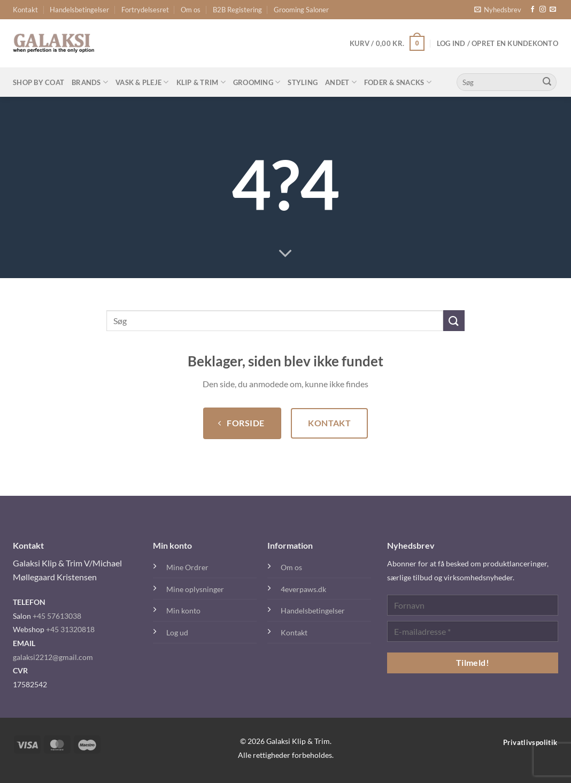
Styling (303, 82)
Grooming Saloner (301, 9)
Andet (341, 82)
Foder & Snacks (397, 82)
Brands (90, 82)
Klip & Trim (201, 82)
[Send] (547, 82)
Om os (190, 9)
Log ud (177, 632)
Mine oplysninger (195, 589)
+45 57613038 (57, 615)
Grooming (257, 82)
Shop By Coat (38, 82)
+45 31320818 (70, 629)
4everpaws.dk (303, 589)
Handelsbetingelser (79, 9)
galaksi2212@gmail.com (53, 657)
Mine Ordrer (187, 567)
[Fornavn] (472, 605)
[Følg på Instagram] (542, 9)
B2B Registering (237, 9)
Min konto (183, 610)
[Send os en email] (553, 9)
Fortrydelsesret (145, 9)
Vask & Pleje (142, 82)
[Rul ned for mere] (285, 254)
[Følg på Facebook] (532, 9)
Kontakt (25, 9)
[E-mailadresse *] (472, 631)
